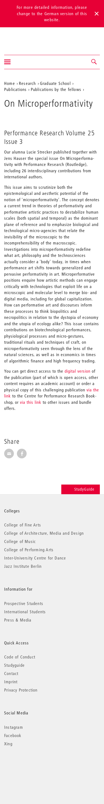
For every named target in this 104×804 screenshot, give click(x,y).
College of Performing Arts (29, 549)
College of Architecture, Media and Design (44, 533)
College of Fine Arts (22, 525)
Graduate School (55, 83)
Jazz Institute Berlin (23, 566)
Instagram (13, 727)
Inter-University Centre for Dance (35, 558)
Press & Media (18, 620)
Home (9, 83)
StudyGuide (80, 489)
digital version (77, 371)
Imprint (10, 681)
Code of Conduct (19, 657)
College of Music (20, 541)
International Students (25, 611)
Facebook (13, 735)
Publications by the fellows (56, 89)
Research (27, 83)
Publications (15, 89)
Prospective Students (23, 603)
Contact (11, 673)
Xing (8, 743)
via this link (30, 402)
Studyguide (14, 665)
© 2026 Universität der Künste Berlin (33, 767)
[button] (94, 62)
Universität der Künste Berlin (26, 37)
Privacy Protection (21, 690)
